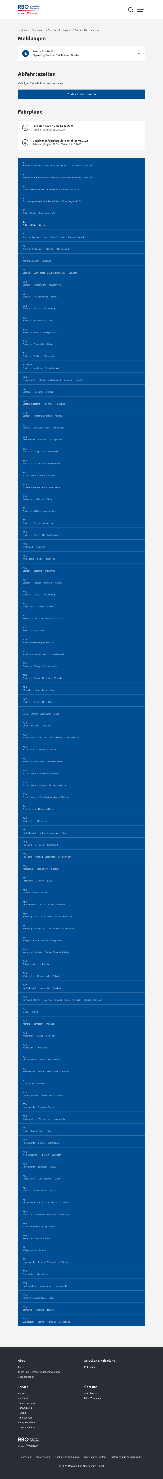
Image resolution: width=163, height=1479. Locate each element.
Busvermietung (26, 1403)
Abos (21, 1367)
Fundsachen (25, 1417)
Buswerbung (25, 1408)
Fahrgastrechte (26, 1422)
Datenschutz (43, 1457)
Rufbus (22, 1412)
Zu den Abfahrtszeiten (81, 94)
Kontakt (22, 1393)
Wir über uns (91, 1393)
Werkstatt (23, 1398)
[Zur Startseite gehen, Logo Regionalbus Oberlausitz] (29, 10)
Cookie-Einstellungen (67, 1457)
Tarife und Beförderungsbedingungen (39, 1372)
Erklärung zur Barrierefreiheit (127, 1457)
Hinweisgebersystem (94, 1457)
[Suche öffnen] (130, 9)
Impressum (26, 1457)
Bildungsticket (26, 1376)
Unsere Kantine (26, 1427)
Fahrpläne (90, 1367)
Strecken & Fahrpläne (59, 29)
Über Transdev (92, 1398)
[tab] (81, 53)
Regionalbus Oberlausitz (31, 29)
